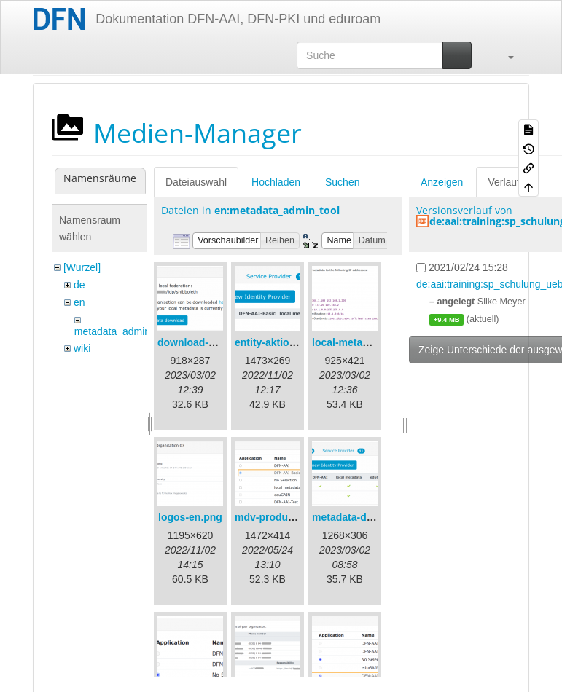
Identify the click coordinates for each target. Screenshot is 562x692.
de (79, 285)
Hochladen (275, 182)
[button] (504, 55)
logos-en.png (190, 517)
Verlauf (504, 182)
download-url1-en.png (210, 342)
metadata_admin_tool (123, 331)
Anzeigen (442, 182)
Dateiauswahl (196, 182)
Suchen (342, 182)
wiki (82, 348)
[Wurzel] (82, 267)
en (79, 302)
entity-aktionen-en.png (289, 342)
